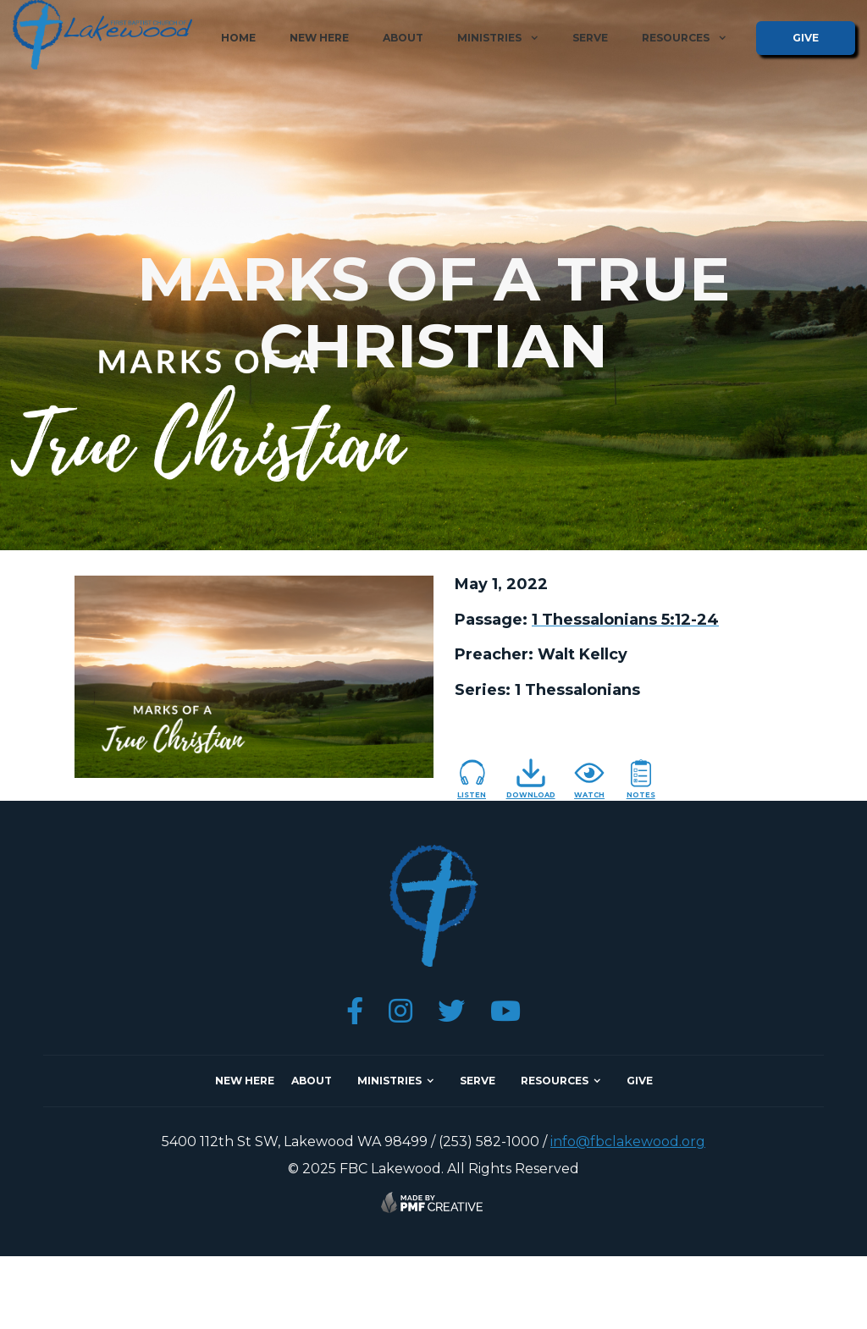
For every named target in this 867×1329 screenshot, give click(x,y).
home (238, 37)
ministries (389, 1080)
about (403, 37)
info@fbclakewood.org (627, 1141)
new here (319, 37)
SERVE (477, 1080)
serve (590, 37)
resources (554, 1080)
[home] (102, 34)
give (805, 37)
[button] (497, 38)
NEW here (244, 1080)
